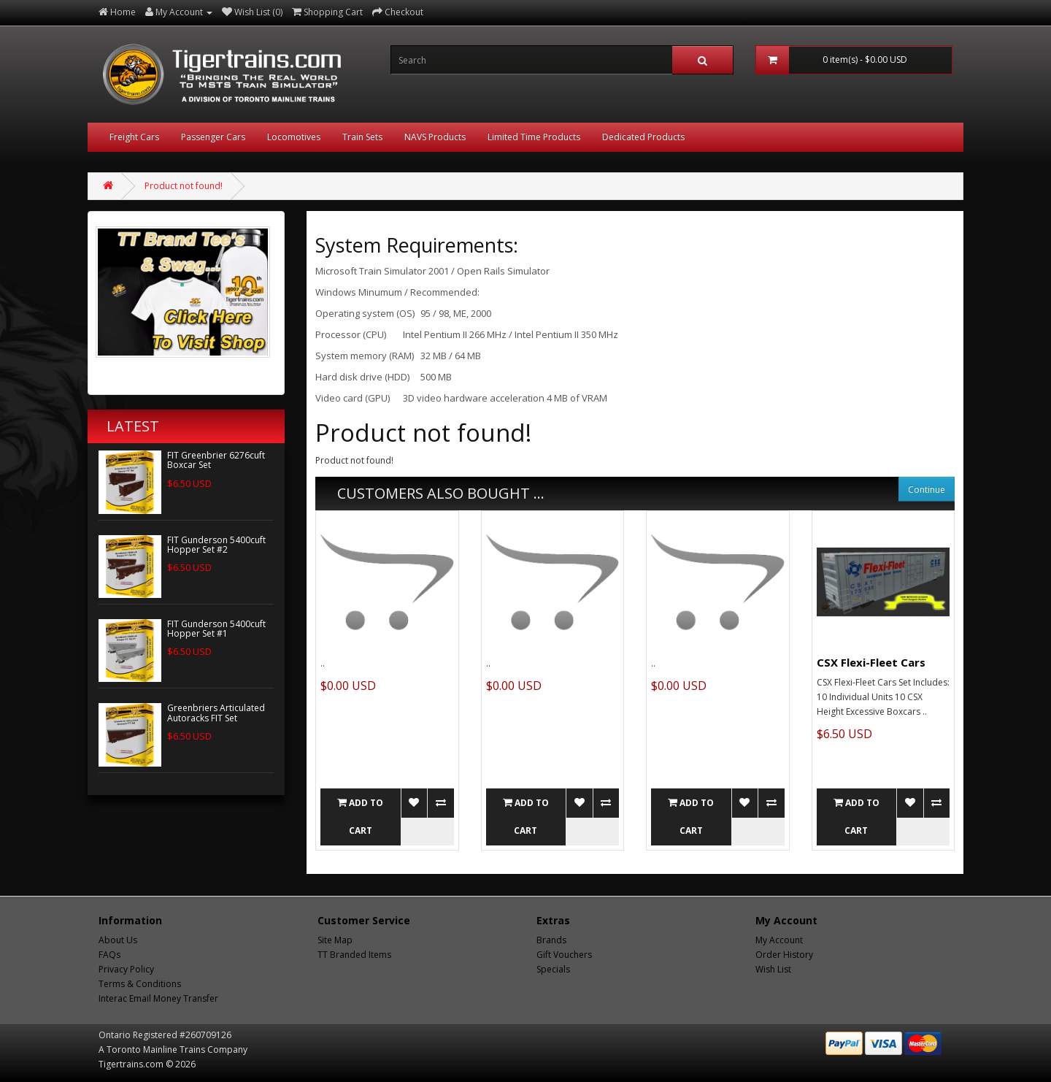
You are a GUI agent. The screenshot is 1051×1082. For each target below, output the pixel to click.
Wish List (773, 969)
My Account (779, 940)
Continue (926, 489)
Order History (784, 954)
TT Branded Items (354, 954)
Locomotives (293, 137)
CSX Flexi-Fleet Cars (871, 662)
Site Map (335, 940)
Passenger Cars (213, 137)
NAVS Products (435, 137)
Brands (551, 940)
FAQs (109, 954)
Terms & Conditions (140, 984)
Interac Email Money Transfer (158, 998)
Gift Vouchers (564, 954)
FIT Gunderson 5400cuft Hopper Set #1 (216, 629)
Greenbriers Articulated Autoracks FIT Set (216, 713)
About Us (118, 940)
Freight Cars (134, 137)
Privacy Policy (126, 969)
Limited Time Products (534, 137)
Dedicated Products (643, 137)
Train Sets (362, 137)
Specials (553, 969)
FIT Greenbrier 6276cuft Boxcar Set (216, 460)
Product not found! (184, 186)
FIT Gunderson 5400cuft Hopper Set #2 (216, 545)
